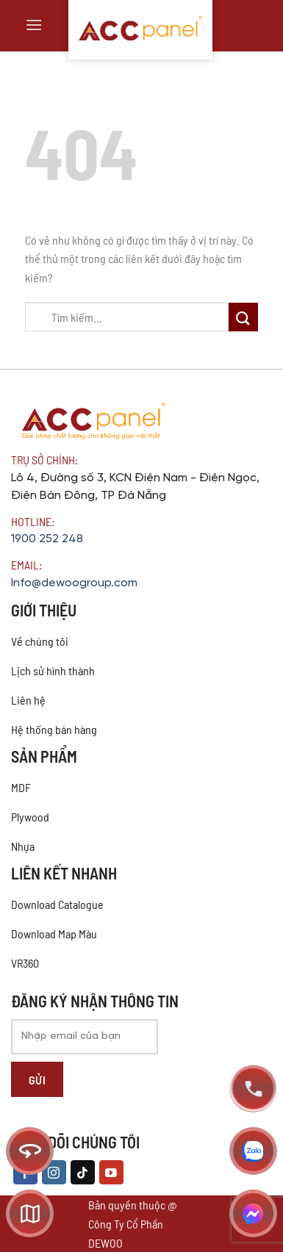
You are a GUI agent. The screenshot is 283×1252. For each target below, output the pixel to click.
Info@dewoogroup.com (74, 583)
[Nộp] (243, 317)
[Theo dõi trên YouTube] (111, 1172)
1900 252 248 (47, 539)
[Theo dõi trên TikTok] (83, 1172)
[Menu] (34, 24)
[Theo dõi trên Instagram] (54, 1172)
